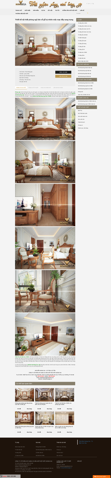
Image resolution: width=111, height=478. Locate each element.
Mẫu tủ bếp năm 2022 (83, 61)
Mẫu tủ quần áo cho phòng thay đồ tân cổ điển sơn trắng (64, 427)
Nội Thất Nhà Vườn (82, 113)
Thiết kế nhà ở (81, 122)
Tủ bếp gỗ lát (81, 55)
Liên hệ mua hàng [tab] (58, 87)
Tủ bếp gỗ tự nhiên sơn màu (84, 26)
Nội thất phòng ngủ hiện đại (84, 70)
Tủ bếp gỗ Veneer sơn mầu (84, 31)
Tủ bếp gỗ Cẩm (81, 46)
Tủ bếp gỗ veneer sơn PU (84, 29)
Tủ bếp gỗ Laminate (82, 34)
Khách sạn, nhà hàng (83, 128)
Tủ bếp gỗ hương (82, 43)
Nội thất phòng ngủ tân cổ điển (85, 85)
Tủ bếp (79, 20)
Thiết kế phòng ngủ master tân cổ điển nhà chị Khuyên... (43, 404)
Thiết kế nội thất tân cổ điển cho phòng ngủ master (63, 404)
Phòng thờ (80, 91)
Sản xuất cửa (81, 119)
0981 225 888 (63, 72)
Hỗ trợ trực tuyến (100, 476)
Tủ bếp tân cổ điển (82, 52)
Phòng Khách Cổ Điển (41, 446)
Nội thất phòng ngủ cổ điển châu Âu (86, 104)
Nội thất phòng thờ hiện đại (84, 76)
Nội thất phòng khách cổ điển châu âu (87, 101)
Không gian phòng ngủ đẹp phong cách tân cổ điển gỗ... (23, 404)
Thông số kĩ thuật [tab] (33, 87)
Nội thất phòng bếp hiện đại (84, 73)
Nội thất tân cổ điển (84, 79)
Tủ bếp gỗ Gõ (81, 49)
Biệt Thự (80, 110)
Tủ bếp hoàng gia (82, 37)
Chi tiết (19, 408)
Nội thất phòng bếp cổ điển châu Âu (44, 449)
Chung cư (80, 125)
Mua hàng (29, 408)
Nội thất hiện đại (83, 64)
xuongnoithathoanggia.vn (66, 467)
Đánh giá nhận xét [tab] (46, 87)
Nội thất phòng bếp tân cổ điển (85, 88)
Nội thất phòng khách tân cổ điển (86, 82)
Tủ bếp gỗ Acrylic (82, 40)
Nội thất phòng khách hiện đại (85, 67)
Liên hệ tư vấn (63, 76)
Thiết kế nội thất (83, 107)
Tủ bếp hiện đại (81, 58)
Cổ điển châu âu (83, 98)
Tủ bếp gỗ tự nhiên (82, 23)
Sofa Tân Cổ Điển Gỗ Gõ (84, 94)
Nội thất (38, 442)
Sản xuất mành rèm (82, 116)
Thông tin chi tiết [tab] (21, 87)
